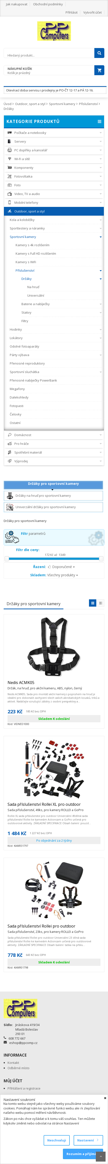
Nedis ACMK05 (45, 685)
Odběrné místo (18, 1068)
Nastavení (87, 1140)
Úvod (7, 104)
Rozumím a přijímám (83, 1154)
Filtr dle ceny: (27, 549)
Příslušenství (88, 104)
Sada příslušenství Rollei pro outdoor (46, 928)
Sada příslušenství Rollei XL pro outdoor (46, 806)
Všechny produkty (54, 575)
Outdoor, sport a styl (30, 104)
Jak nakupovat (16, 4)
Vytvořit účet (92, 12)
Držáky (9, 108)
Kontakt (13, 1062)
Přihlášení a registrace (24, 1088)
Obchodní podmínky (48, 4)
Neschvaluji (56, 1140)
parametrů (33, 533)
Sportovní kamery (62, 104)
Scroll (101, 1157)
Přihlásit (72, 12)
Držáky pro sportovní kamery (53, 483)
